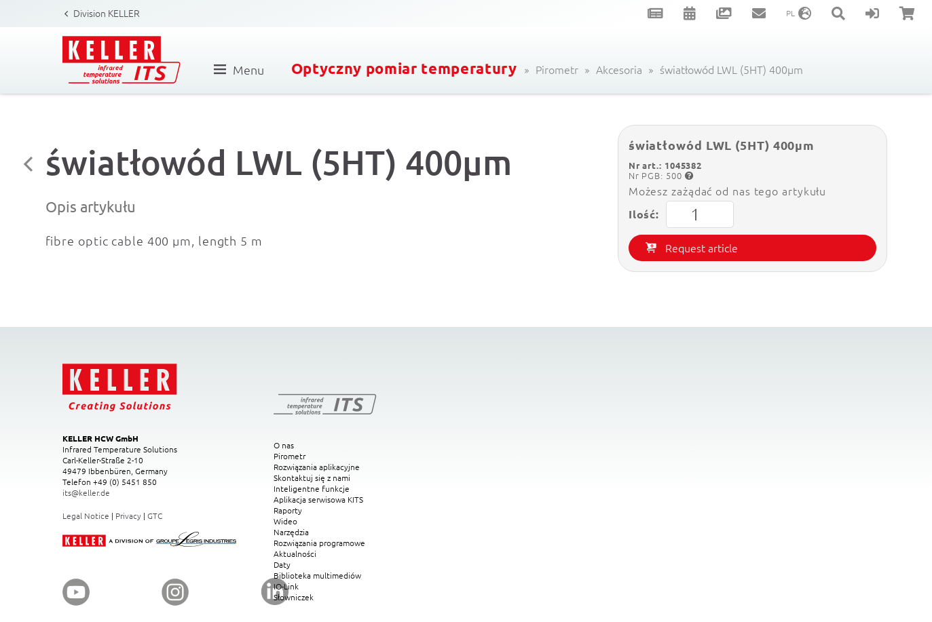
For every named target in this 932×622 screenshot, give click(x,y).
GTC (154, 515)
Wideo (285, 521)
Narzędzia (291, 531)
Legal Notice (85, 515)
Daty (282, 564)
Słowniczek (294, 596)
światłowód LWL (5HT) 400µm (731, 69)
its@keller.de (86, 492)
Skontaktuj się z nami (312, 477)
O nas (284, 445)
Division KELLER (106, 13)
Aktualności (295, 553)
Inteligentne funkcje (312, 488)
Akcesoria (619, 69)
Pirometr (557, 69)
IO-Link (286, 586)
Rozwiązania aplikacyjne (317, 466)
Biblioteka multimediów (317, 575)
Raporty (288, 510)
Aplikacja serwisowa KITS (318, 499)
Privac (126, 515)
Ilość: (681, 214)
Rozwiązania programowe (319, 542)
